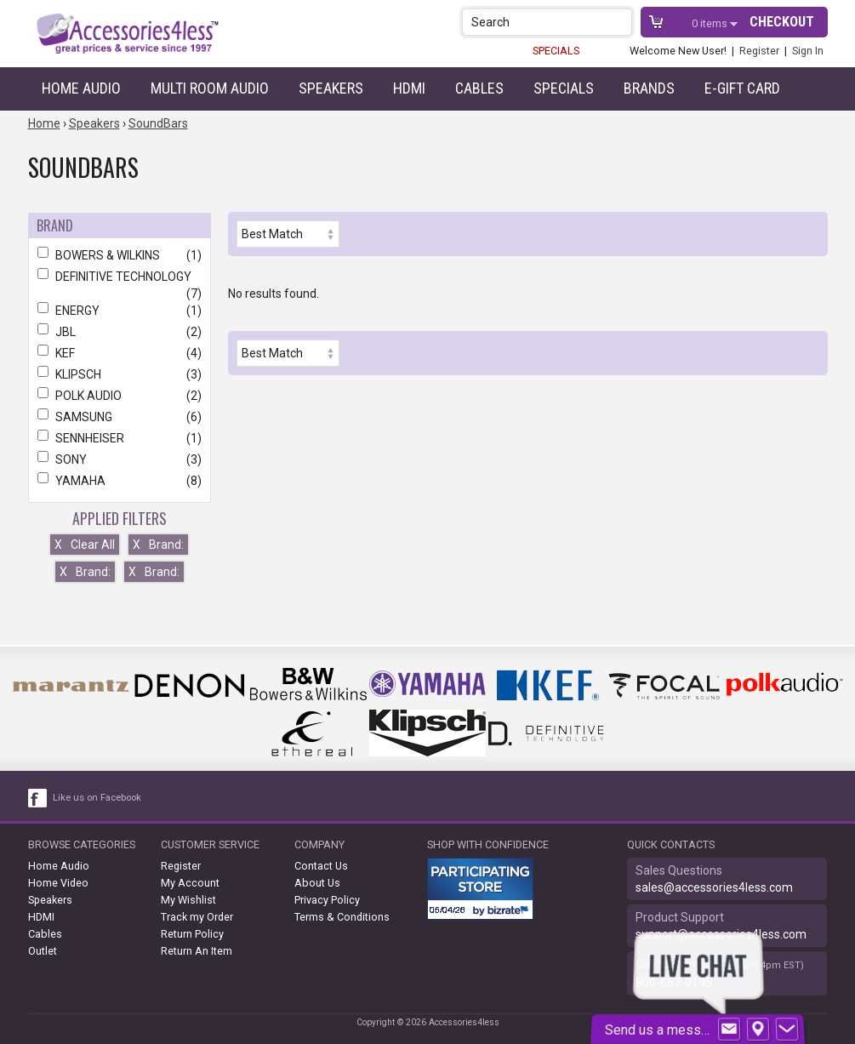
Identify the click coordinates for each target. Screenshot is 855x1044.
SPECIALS (556, 50)
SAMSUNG (119, 416)
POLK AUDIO (119, 395)
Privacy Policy (327, 899)
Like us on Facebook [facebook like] (97, 797)
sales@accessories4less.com (714, 887)
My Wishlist (188, 899)
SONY (119, 459)
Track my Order (197, 916)
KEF (119, 353)
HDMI (409, 88)
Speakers (331, 88)
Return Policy (192, 933)
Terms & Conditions (342, 916)
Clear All (84, 544)
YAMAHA (119, 480)
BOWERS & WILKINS (119, 255)
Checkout (782, 22)
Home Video (58, 882)
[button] (620, 21)
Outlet (42, 950)
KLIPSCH (119, 374)
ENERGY (119, 310)
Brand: (158, 544)
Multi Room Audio (210, 88)
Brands (649, 88)
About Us (317, 882)
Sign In (808, 50)
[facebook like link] (38, 798)
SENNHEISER (119, 438)
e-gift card (742, 88)
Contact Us (321, 865)
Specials (563, 88)
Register (759, 50)
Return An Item (196, 950)
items (711, 23)
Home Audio (81, 88)
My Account (190, 882)
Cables (479, 88)
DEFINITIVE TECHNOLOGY (119, 276)
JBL (119, 331)
